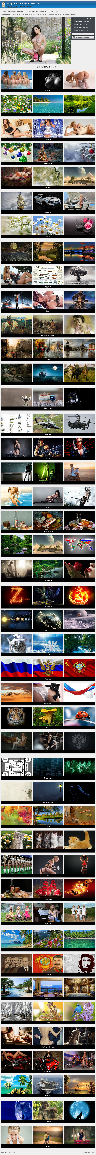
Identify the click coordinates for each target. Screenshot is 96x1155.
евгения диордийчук (28, 15)
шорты (19, 15)
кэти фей (73, 15)
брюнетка (51, 15)
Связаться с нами (89, 1152)
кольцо (62, 15)
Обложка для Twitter (79, 24)
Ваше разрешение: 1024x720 (82, 19)
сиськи (57, 15)
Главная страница (12, 6)
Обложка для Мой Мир (80, 27)
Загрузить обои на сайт (8, 1152)
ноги (14, 15)
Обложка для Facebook (80, 21)
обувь (67, 15)
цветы (45, 15)
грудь (37, 15)
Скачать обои (78, 34)
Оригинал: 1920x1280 (80, 30)
